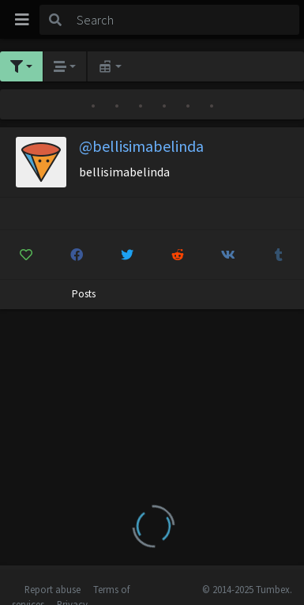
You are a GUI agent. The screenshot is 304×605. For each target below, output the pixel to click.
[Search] (185, 20)
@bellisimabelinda (141, 146)
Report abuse (52, 589)
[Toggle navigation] (22, 20)
